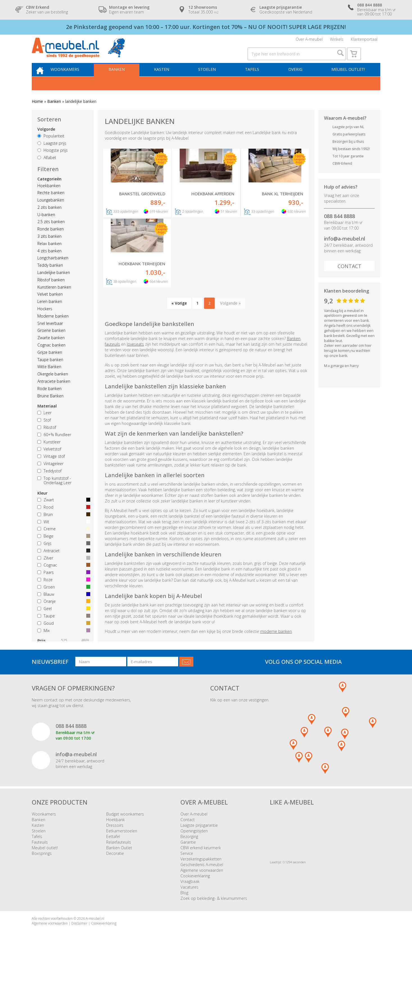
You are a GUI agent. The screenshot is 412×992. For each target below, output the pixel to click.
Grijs (62, 556)
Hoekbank (115, 855)
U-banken (46, 227)
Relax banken (49, 256)
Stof (44, 433)
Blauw (62, 607)
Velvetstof (49, 462)
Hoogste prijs (52, 163)
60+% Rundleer (54, 447)
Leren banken (49, 314)
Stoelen (212, 81)
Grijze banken (49, 365)
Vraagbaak (190, 917)
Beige (62, 549)
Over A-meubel (309, 41)
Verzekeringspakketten (200, 894)
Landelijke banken (53, 285)
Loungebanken (50, 213)
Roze (62, 592)
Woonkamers (75, 81)
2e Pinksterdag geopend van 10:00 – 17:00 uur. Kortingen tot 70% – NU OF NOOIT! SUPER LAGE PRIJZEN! (206, 27)
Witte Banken (49, 379)
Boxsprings (42, 889)
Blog (184, 928)
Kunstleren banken (54, 300)
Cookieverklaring (195, 911)
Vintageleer (50, 476)
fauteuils (112, 379)
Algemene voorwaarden (201, 906)
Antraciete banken (53, 394)
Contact (349, 279)
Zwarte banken (51, 351)
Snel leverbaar (50, 336)
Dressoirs (114, 861)
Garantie (188, 877)
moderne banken (276, 666)
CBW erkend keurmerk (200, 883)
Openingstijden (194, 866)
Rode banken (49, 401)
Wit (62, 534)
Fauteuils (40, 877)
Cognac (62, 578)
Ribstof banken (51, 292)
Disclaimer (79, 959)
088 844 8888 (339, 229)
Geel (62, 621)
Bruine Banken (50, 408)
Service (186, 889)
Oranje (62, 614)
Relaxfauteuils (118, 877)
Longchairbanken (52, 271)
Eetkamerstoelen (121, 866)
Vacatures (189, 922)
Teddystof (49, 483)
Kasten (168, 81)
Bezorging (189, 872)
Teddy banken (50, 278)
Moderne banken (53, 329)
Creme (62, 542)
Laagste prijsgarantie (199, 861)
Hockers (44, 321)
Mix (62, 643)
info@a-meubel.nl (344, 251)
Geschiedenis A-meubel (201, 900)
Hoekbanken (48, 198)
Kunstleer (48, 455)
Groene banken (51, 343)
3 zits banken (49, 249)
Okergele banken (52, 387)
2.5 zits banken (51, 234)
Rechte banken (50, 206)
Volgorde (46, 142)
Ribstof (46, 440)
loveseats (135, 379)
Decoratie (115, 889)
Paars (62, 585)
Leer (44, 426)
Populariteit (50, 148)
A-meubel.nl (95, 954)
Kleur (42, 506)
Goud (62, 636)
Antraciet (62, 563)
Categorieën (49, 191)
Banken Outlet (119, 883)
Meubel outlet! (347, 81)
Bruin (62, 527)
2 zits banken (49, 220)
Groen (62, 600)
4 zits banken (49, 263)
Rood (62, 520)
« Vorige (179, 338)
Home (37, 114)
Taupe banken (50, 372)
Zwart (62, 513)
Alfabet (46, 170)
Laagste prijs (51, 156)
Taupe (62, 628)
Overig (296, 81)
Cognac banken (51, 358)
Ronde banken (50, 242)
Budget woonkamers (125, 849)
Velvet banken (50, 307)
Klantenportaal (364, 41)
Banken (125, 81)
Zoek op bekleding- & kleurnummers (213, 934)
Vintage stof (51, 469)
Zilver (62, 571)
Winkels (336, 41)
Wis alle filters (60, 670)
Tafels (255, 81)
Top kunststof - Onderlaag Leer (54, 493)
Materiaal (47, 419)
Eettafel (113, 872)
